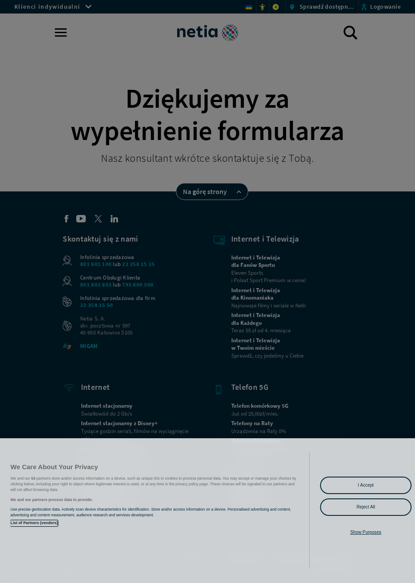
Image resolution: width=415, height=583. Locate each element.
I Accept (366, 485)
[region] (207, 510)
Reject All (366, 507)
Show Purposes (365, 532)
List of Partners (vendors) (34, 523)
